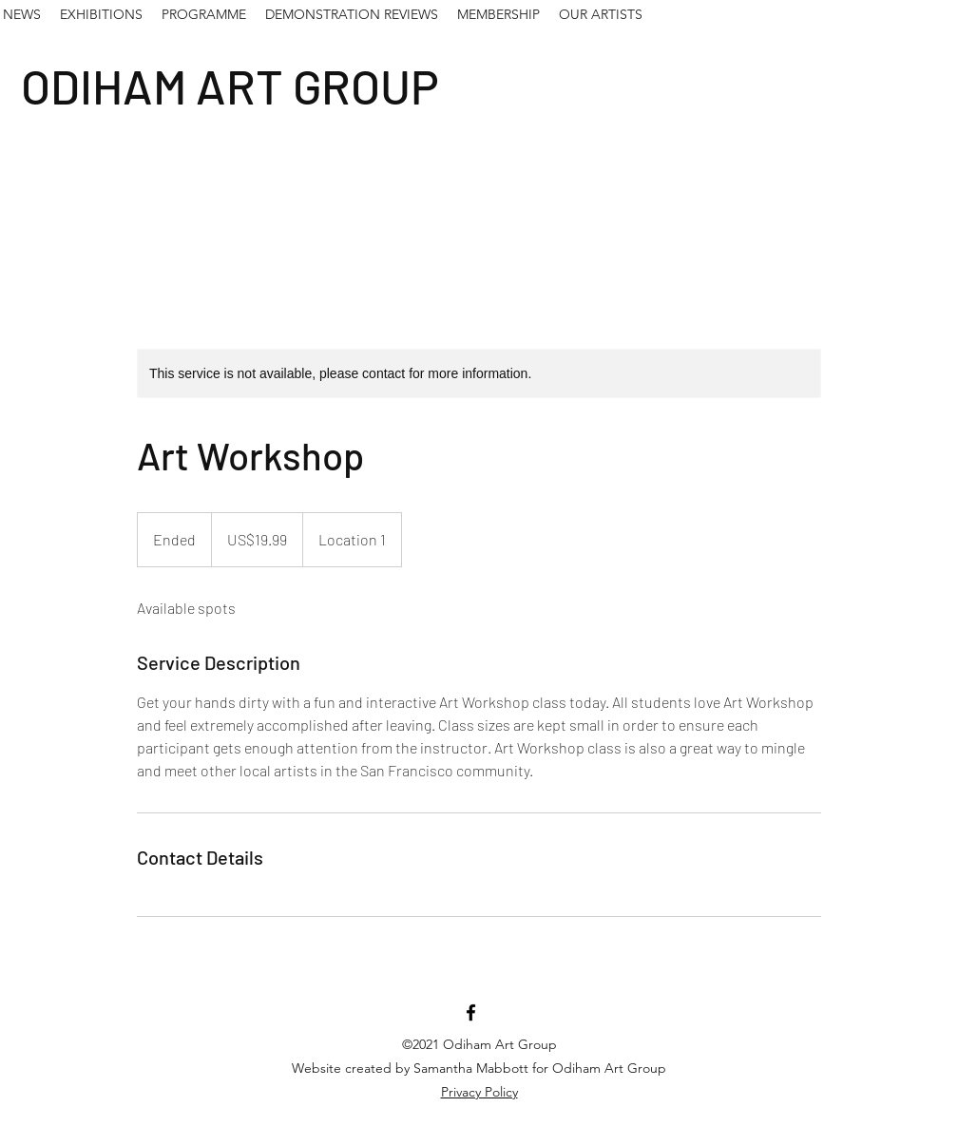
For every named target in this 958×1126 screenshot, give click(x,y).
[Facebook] (471, 1012)
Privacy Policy (479, 1091)
